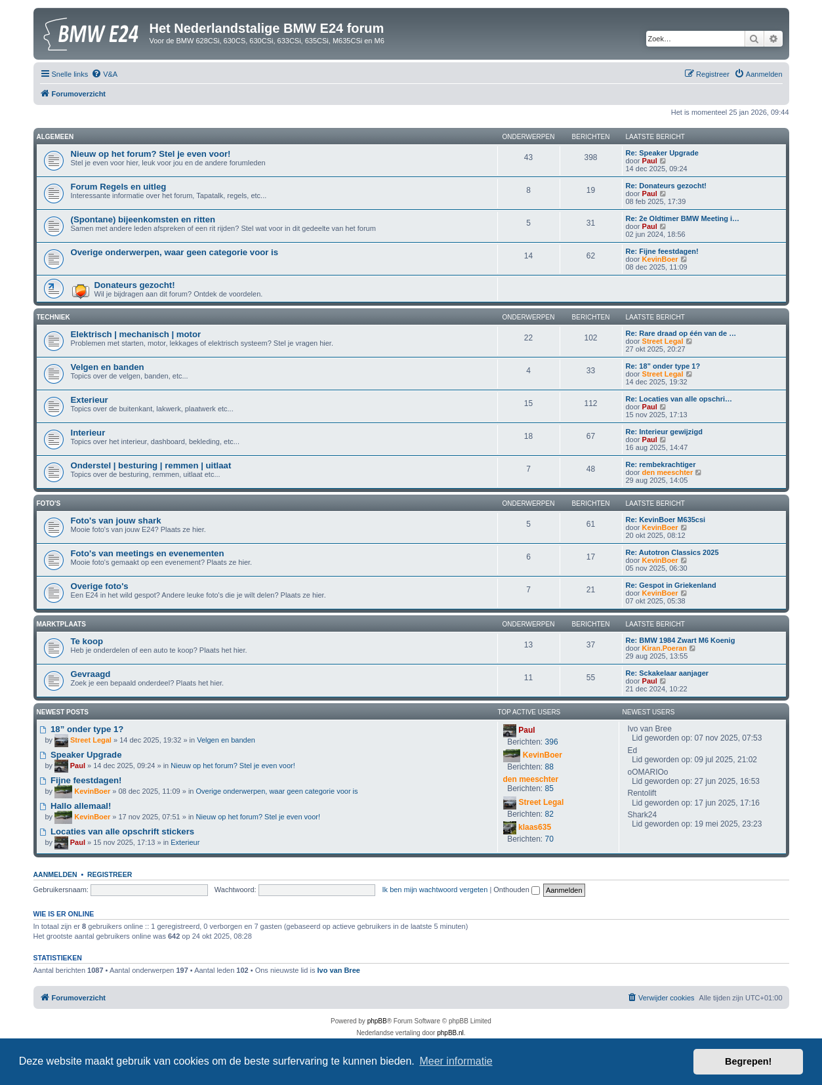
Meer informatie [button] (455, 1061)
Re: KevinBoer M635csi (666, 519)
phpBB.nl (450, 1032)
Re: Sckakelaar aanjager (667, 673)
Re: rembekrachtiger (661, 464)
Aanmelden (55, 874)
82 (549, 814)
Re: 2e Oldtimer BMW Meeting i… (683, 218)
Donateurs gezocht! (134, 285)
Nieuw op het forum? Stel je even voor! (151, 154)
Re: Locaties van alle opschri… (679, 399)
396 (551, 742)
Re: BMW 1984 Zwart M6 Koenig (680, 640)
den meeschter (667, 472)
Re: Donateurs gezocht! (666, 186)
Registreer (109, 874)
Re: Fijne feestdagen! (662, 251)
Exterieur (89, 400)
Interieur (88, 433)
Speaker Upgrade (81, 755)
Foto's (49, 503)
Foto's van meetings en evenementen (147, 553)
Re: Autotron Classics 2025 (672, 552)
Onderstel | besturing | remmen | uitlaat (151, 465)
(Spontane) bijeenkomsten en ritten (143, 219)
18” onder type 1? (82, 729)
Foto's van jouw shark (116, 520)
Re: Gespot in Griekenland (671, 585)
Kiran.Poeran (664, 648)
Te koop (87, 641)
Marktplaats (61, 624)
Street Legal (663, 341)
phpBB (377, 1021)
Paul (649, 161)
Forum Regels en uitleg (119, 187)
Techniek (53, 317)
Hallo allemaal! (76, 806)
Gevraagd (91, 674)
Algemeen (55, 136)
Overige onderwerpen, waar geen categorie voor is (175, 252)
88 (549, 766)
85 (549, 788)
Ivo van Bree (338, 970)
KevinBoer (660, 259)
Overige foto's (100, 586)
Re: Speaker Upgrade (662, 153)
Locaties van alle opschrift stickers (117, 831)
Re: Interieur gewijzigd (664, 432)
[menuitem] (104, 74)
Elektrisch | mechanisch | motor (136, 334)
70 (549, 839)
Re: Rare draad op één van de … (681, 333)
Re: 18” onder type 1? (663, 366)
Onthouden (516, 889)
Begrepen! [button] (748, 1061)
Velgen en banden (107, 367)
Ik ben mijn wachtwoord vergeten (435, 889)
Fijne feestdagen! (81, 780)
